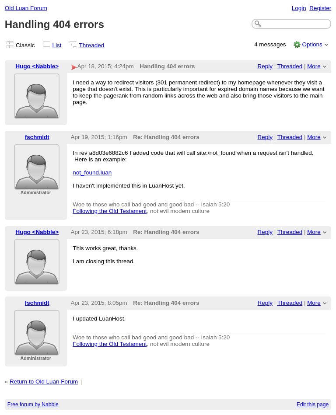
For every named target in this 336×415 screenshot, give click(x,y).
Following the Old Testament (110, 211)
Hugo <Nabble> (37, 66)
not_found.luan (92, 172)
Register (320, 8)
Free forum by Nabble (33, 404)
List (57, 45)
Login (299, 8)
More (314, 66)
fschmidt (37, 137)
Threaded (92, 45)
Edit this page (313, 404)
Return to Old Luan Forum (44, 381)
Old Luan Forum (26, 8)
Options (312, 44)
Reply (265, 66)
